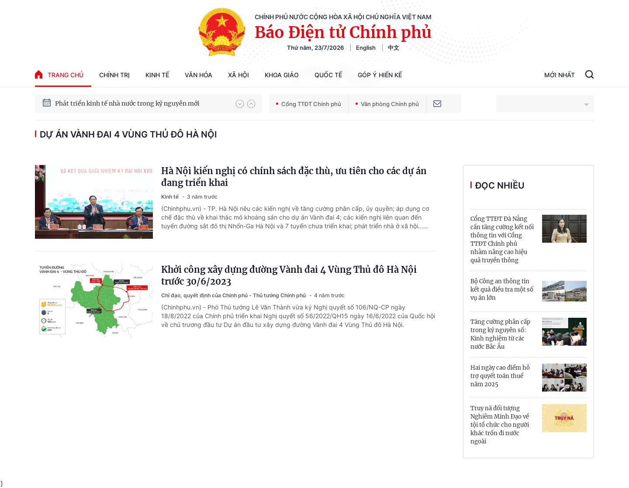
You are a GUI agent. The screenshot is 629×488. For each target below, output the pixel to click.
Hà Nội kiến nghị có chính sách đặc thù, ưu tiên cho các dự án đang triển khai (294, 176)
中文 (393, 47)
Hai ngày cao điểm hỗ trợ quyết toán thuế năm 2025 (500, 376)
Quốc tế (328, 75)
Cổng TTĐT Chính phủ (308, 103)
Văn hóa (198, 75)
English (366, 47)
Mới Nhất (559, 75)
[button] (239, 104)
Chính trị (114, 75)
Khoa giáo (282, 75)
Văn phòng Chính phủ (387, 103)
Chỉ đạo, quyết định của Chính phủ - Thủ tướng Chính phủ (234, 295)
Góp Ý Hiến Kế (380, 75)
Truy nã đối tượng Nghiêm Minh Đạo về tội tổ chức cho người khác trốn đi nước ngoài (499, 425)
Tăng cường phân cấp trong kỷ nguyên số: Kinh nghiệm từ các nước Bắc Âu (500, 334)
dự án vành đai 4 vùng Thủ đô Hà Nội (128, 134)
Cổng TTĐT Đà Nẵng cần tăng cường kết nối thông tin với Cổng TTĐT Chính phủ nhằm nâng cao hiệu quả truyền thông (502, 239)
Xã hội (238, 75)
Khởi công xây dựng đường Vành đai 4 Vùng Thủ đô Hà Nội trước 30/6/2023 (289, 275)
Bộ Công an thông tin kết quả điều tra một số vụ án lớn (501, 290)
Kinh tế (157, 75)
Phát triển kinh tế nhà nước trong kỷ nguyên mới (127, 103)
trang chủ (59, 74)
